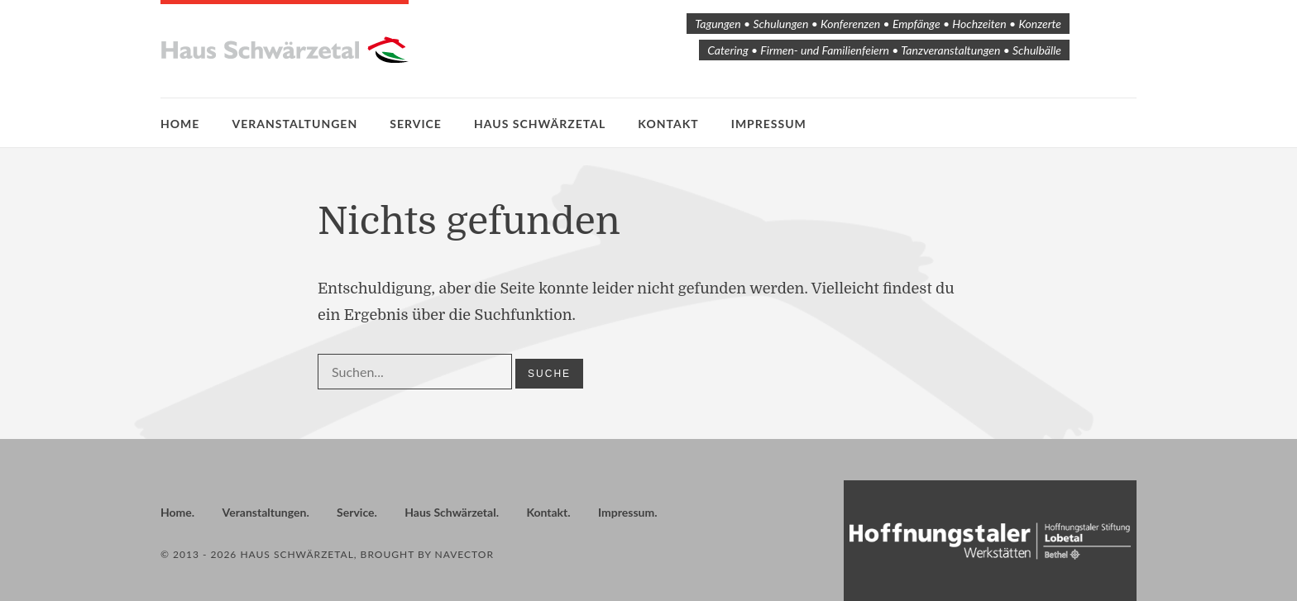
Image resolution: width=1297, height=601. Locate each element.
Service (416, 124)
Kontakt (668, 124)
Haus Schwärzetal (539, 124)
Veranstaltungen (295, 124)
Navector (464, 554)
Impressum (768, 124)
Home (179, 124)
